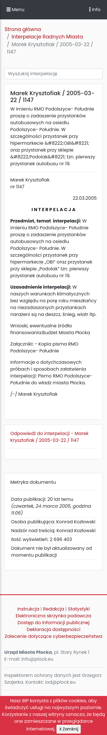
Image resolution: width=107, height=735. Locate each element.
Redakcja (53, 609)
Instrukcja (28, 609)
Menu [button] (15, 9)
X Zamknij (68, 729)
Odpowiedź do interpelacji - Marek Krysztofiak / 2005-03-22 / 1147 (49, 437)
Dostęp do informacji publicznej (54, 622)
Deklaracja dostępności (53, 629)
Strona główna (23, 29)
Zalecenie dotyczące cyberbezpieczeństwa (53, 636)
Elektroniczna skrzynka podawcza (53, 615)
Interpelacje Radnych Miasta (47, 36)
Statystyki (79, 609)
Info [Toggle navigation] (94, 9)
